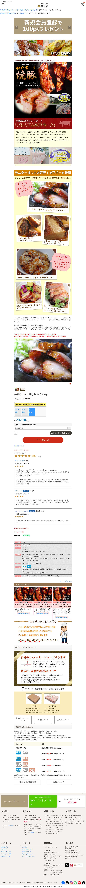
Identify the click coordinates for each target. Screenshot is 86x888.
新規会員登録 (4, 847)
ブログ (55, 882)
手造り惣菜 (19, 10)
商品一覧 (10, 10)
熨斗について (43, 720)
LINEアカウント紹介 (6, 851)
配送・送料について (27, 849)
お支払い (5, 811)
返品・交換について (27, 854)
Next (69, 27)
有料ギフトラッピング (23, 719)
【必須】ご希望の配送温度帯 (26, 425)
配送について (58, 782)
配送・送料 (27, 811)
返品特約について (19, 446)
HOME (2, 10)
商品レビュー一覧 (5, 856)
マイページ (6, 843)
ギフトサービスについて (28, 856)
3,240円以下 (22, 13)
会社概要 (69, 843)
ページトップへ (83, 792)
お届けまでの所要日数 (27, 782)
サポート (27, 843)
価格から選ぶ (11, 13)
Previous (16, 27)
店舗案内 (48, 843)
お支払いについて (26, 851)
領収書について (63, 720)
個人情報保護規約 (38, 882)
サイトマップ (48, 882)
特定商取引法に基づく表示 (24, 882)
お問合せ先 (71, 811)
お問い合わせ (12, 882)
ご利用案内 (10, 825)
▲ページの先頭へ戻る (66, 581)
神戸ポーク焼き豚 (31, 10)
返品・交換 (49, 811)
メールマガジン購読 (6, 854)
